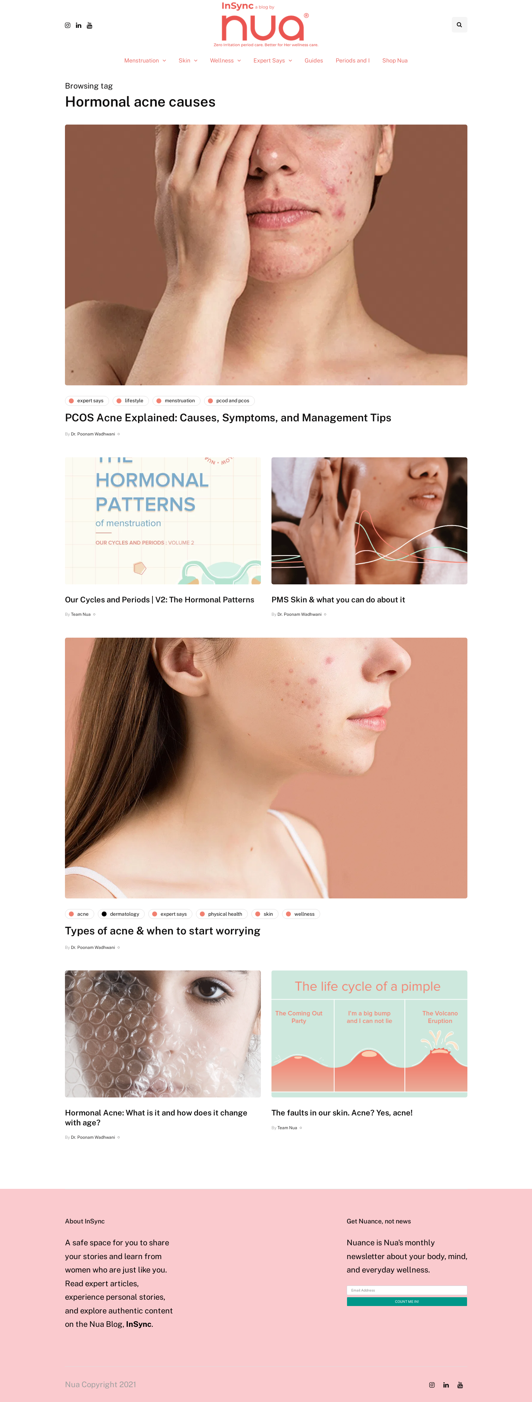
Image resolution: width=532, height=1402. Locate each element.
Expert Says (269, 60)
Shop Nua (395, 60)
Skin (184, 60)
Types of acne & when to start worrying (163, 930)
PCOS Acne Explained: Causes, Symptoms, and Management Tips (228, 417)
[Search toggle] (459, 24)
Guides (314, 60)
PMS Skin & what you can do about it (338, 599)
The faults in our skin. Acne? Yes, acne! (342, 1112)
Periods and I (353, 60)
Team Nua (81, 614)
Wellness (222, 60)
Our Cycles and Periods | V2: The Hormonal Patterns (159, 599)
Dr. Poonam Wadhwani (93, 434)
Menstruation (141, 60)
